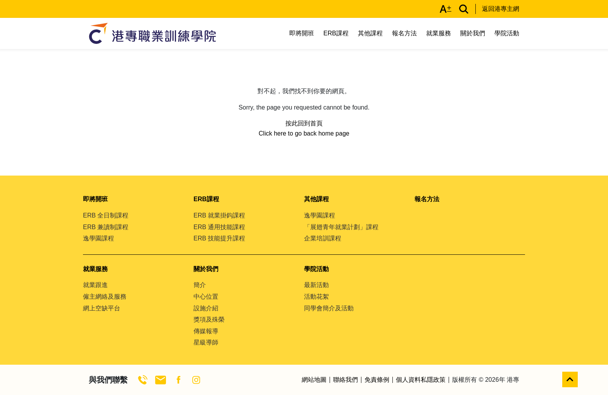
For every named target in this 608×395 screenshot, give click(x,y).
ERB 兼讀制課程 (105, 227)
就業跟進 (95, 285)
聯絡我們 (345, 380)
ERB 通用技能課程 (219, 227)
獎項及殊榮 (209, 319)
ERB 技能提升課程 (219, 238)
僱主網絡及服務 (104, 296)
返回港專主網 (500, 8)
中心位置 (205, 296)
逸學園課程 (98, 238)
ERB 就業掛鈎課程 (219, 215)
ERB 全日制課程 (105, 215)
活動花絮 (316, 296)
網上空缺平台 (101, 308)
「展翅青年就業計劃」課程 (341, 227)
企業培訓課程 (322, 238)
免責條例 (376, 380)
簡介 (199, 285)
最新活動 (316, 285)
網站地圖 (314, 380)
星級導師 (205, 342)
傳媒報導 (205, 331)
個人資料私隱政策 (421, 380)
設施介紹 (205, 308)
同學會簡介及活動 (329, 308)
